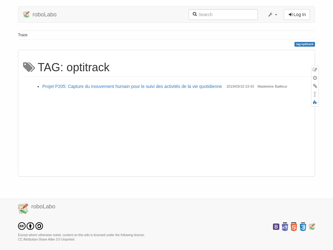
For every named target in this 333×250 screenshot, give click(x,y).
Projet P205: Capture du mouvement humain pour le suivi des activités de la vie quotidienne (132, 86)
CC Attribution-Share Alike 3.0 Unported (46, 239)
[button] (272, 14)
